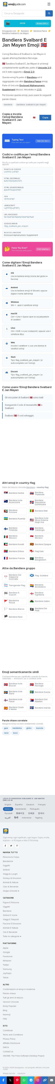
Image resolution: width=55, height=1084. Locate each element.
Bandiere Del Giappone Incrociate (12, 577)
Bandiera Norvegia (36, 684)
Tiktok (5, 977)
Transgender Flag (14, 585)
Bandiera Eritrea (14, 551)
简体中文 (20, 813)
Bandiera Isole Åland (13, 692)
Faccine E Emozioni (12, 923)
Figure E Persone (11, 902)
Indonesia (26, 817)
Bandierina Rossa (11, 601)
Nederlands (20, 809)
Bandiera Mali (39, 511)
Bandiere (25, 31)
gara (6, 728)
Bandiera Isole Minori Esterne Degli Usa (39, 520)
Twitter (6, 965)
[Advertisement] (27, 449)
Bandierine (8, 861)
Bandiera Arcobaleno (38, 586)
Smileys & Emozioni (12, 878)
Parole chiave (9, 993)
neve (6, 733)
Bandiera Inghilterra (37, 593)
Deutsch (30, 804)
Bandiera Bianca (14, 609)
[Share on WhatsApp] (24, 1080)
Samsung (7, 969)
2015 (39, 89)
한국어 (41, 813)
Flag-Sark (37, 551)
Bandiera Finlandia (10, 529)
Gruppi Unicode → (11, 891)
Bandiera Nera (13, 617)
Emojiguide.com (9, 31)
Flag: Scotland (39, 575)
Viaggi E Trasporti (11, 919)
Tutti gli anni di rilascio (13, 997)
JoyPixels (7, 973)
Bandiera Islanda (40, 708)
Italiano (8, 809)
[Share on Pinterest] (17, 1080)
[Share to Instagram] (37, 1080)
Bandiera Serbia (14, 493)
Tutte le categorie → (12, 936)
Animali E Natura (10, 928)
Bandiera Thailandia (37, 493)
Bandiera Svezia (40, 692)
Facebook (7, 956)
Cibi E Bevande (10, 932)
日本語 (31, 813)
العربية (7, 817)
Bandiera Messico (10, 537)
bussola (39, 728)
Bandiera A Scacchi (11, 593)
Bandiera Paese (40, 31)
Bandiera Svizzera (10, 511)
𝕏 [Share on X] (10, 1080)
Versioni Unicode (11, 1002)
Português (34, 809)
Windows (7, 960)
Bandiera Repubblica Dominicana (38, 502)
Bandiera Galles (40, 601)
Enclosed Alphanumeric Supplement (21, 235)
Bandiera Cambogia (37, 529)
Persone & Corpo (11, 857)
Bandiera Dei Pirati (38, 609)
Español (19, 804)
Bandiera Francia (14, 558)
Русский (8, 813)
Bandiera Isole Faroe (13, 700)
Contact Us (8, 1051)
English (8, 804)
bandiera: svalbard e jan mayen (31, 104)
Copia (45, 117)
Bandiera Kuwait (14, 544)
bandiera (8, 104)
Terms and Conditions (13, 1034)
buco (15, 733)
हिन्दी (16, 817)
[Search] (49, 13)
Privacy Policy (9, 1039)
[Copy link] (44, 1080)
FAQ (5, 1019)
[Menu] (49, 4)
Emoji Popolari (9, 1006)
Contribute (8, 1030)
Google (6, 952)
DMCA (6, 1047)
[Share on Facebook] (3, 1080)
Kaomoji (6, 1014)
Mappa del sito (9, 1073)
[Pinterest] (17, 845)
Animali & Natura (10, 882)
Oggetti (6, 865)
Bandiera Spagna (40, 544)
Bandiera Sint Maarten (38, 700)
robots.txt (21, 1073)
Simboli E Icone (10, 915)
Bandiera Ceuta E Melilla (14, 708)
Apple (5, 948)
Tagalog (38, 817)
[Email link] (51, 1080)
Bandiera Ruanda (14, 519)
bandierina (17, 728)
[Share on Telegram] (30, 1080)
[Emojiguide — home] (14, 4)
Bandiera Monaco (36, 537)
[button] (27, 171)
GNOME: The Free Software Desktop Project (23, 1056)
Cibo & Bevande (10, 886)
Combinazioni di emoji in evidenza (19, 989)
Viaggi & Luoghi (10, 874)
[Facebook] (5, 845)
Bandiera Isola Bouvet (13, 684)
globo (29, 728)
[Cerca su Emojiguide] (23, 13)
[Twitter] (11, 845)
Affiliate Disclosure (11, 1043)
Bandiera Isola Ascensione (13, 501)
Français (42, 804)
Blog (5, 1010)
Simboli (6, 869)
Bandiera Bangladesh (38, 558)
